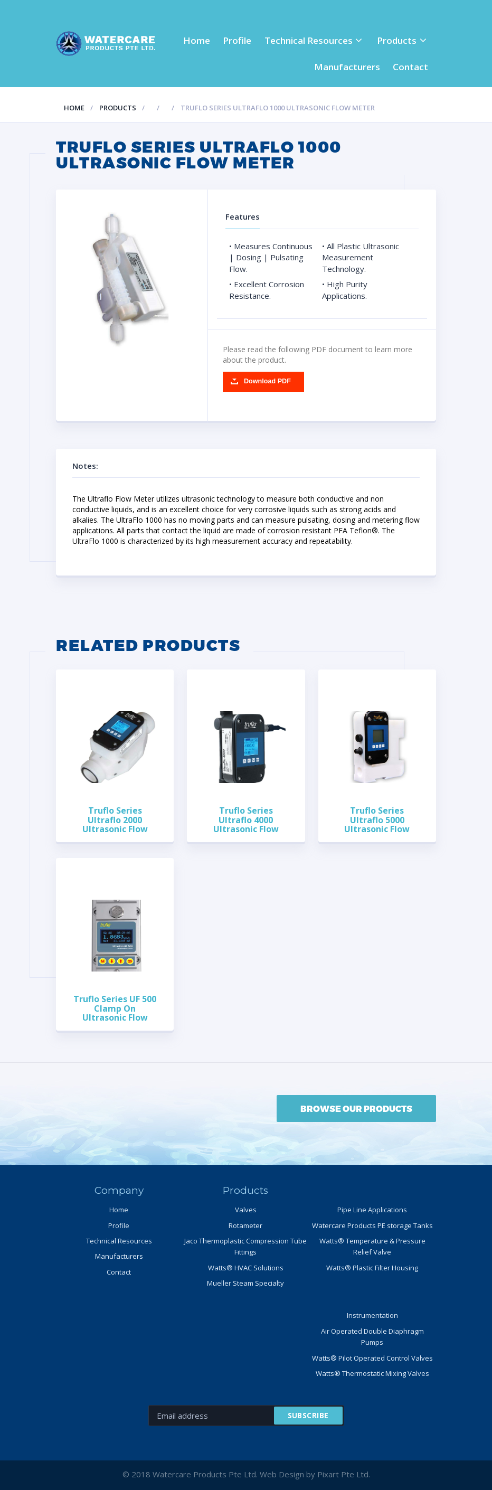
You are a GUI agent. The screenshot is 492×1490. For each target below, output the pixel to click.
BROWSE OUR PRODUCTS (356, 1109)
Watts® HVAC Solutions (245, 1267)
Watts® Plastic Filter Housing (372, 1267)
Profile (237, 40)
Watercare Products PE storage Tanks (372, 1225)
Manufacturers (347, 67)
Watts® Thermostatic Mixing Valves (372, 1373)
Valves (246, 1209)
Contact (410, 67)
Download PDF (267, 381)
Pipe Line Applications (372, 1209)
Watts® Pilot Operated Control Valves (372, 1358)
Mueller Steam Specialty (245, 1283)
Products (397, 40)
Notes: (93, 465)
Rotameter (245, 1225)
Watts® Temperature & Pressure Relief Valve (372, 1246)
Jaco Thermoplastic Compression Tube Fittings (245, 1246)
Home (196, 40)
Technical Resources (308, 40)
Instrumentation (372, 1315)
